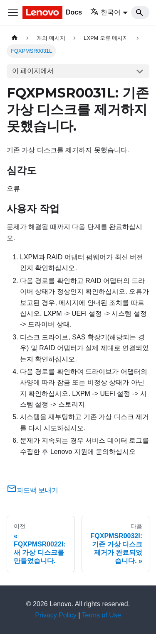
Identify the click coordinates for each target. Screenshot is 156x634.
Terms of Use (101, 615)
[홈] (14, 38)
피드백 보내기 (32, 490)
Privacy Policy (56, 615)
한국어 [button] (105, 12)
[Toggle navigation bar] (13, 12)
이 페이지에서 (33, 70)
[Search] (140, 12)
